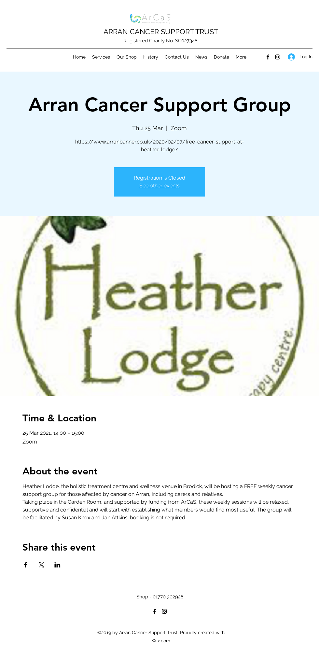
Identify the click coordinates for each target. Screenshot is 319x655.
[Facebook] (268, 57)
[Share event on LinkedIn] (57, 564)
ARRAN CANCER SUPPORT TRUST (161, 31)
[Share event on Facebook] (25, 564)
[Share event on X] (41, 564)
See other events (159, 186)
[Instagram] (277, 57)
